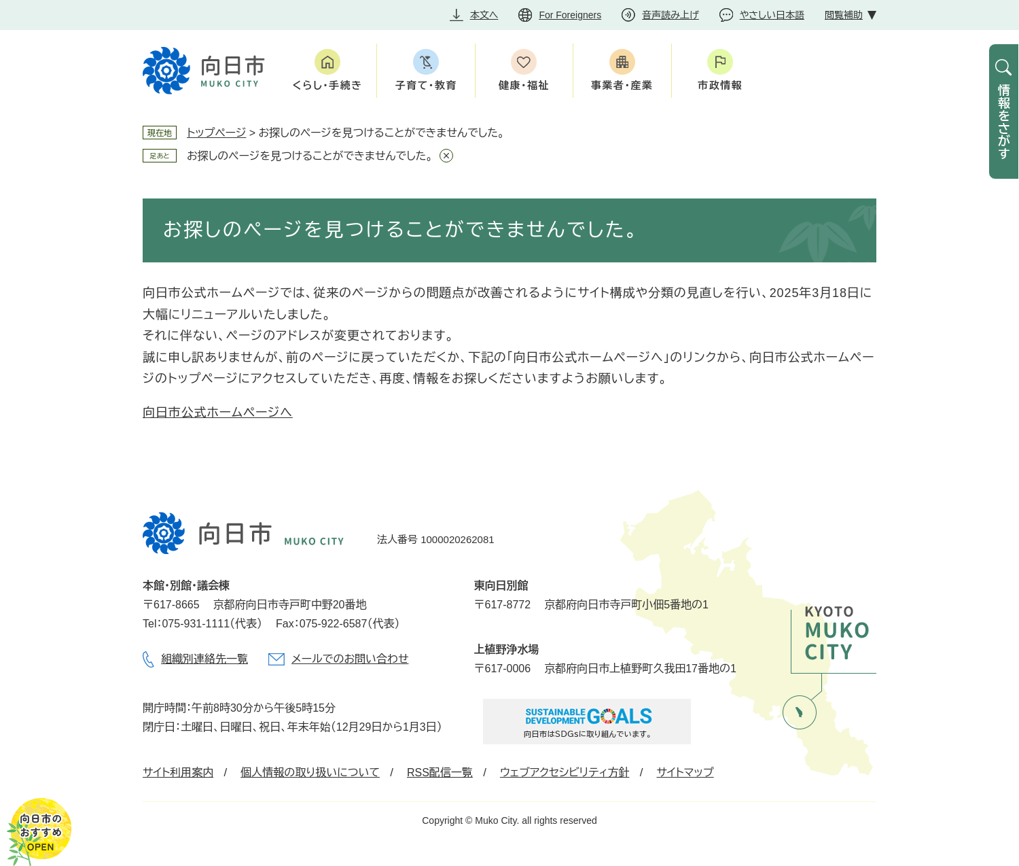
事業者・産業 (622, 85)
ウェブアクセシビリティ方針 (565, 772)
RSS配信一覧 (440, 772)
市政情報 (720, 85)
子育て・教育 (426, 85)
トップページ (216, 133)
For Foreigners (570, 15)
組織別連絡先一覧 (204, 659)
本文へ (484, 15)
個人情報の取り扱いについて (310, 772)
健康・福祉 (524, 85)
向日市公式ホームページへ (218, 412)
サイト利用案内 (178, 772)
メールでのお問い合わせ (349, 659)
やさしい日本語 (772, 15)
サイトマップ (684, 772)
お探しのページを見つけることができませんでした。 (310, 156)
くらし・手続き (328, 85)
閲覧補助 (844, 15)
